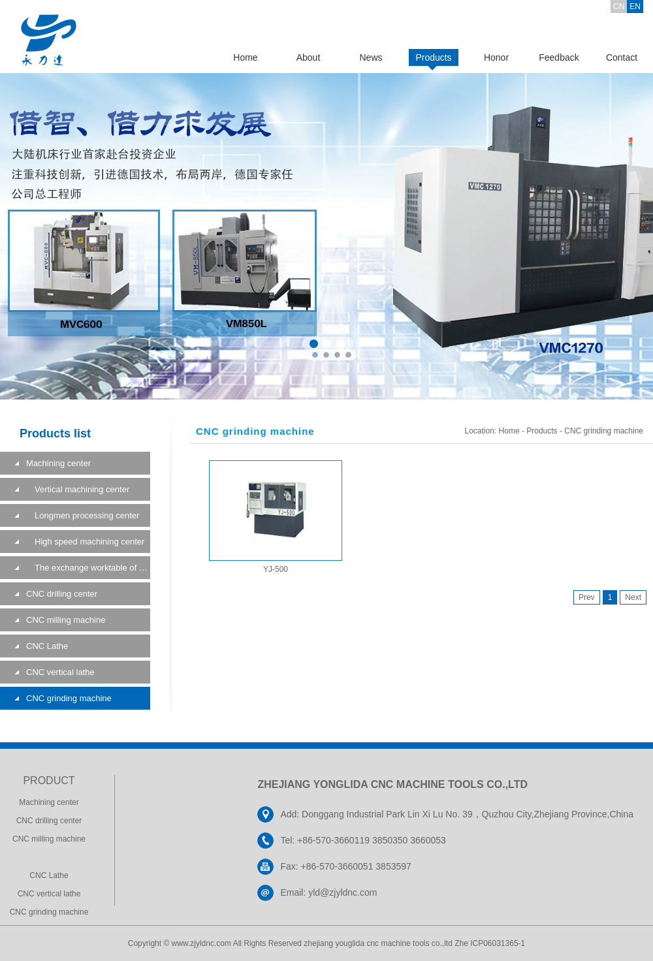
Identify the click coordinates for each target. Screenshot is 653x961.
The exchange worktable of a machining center (88, 568)
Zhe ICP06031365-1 (489, 943)
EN (635, 6)
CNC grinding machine (69, 698)
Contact (621, 57)
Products (433, 57)
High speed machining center (85, 541)
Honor (496, 57)
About (308, 57)
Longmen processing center (82, 515)
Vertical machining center (77, 489)
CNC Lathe (47, 646)
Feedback (559, 57)
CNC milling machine (65, 620)
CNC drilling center (61, 594)
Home (245, 57)
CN (618, 6)
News (370, 57)
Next (633, 597)
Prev (587, 597)
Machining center (58, 463)
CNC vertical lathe (60, 672)
